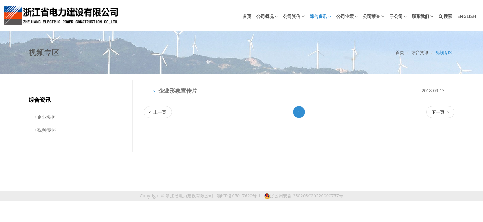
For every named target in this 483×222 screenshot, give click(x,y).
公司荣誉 (371, 16)
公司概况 (265, 16)
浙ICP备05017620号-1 (239, 196)
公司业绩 (345, 16)
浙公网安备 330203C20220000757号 (303, 196)
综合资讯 (318, 16)
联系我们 (420, 16)
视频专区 (444, 52)
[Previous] (158, 112)
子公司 (396, 16)
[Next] (440, 112)
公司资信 (291, 16)
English (466, 16)
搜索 (446, 16)
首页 (247, 16)
